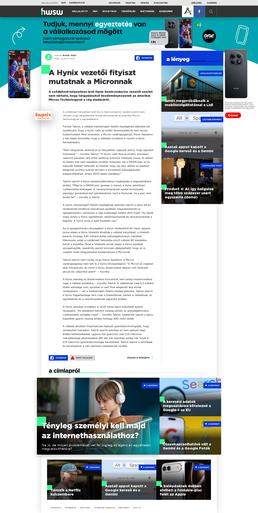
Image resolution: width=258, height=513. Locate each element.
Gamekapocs (77, 3)
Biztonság (147, 11)
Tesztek (130, 3)
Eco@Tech (109, 11)
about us (137, 508)
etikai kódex (85, 508)
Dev (95, 11)
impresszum (56, 508)
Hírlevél (196, 3)
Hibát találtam (81, 358)
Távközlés (128, 11)
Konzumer (166, 11)
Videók (144, 3)
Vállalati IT (80, 11)
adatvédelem (124, 508)
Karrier (212, 3)
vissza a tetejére (138, 357)
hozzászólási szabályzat (104, 508)
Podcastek (161, 3)
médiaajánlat (70, 508)
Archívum (114, 3)
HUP (63, 3)
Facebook (144, 58)
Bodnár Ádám (69, 55)
